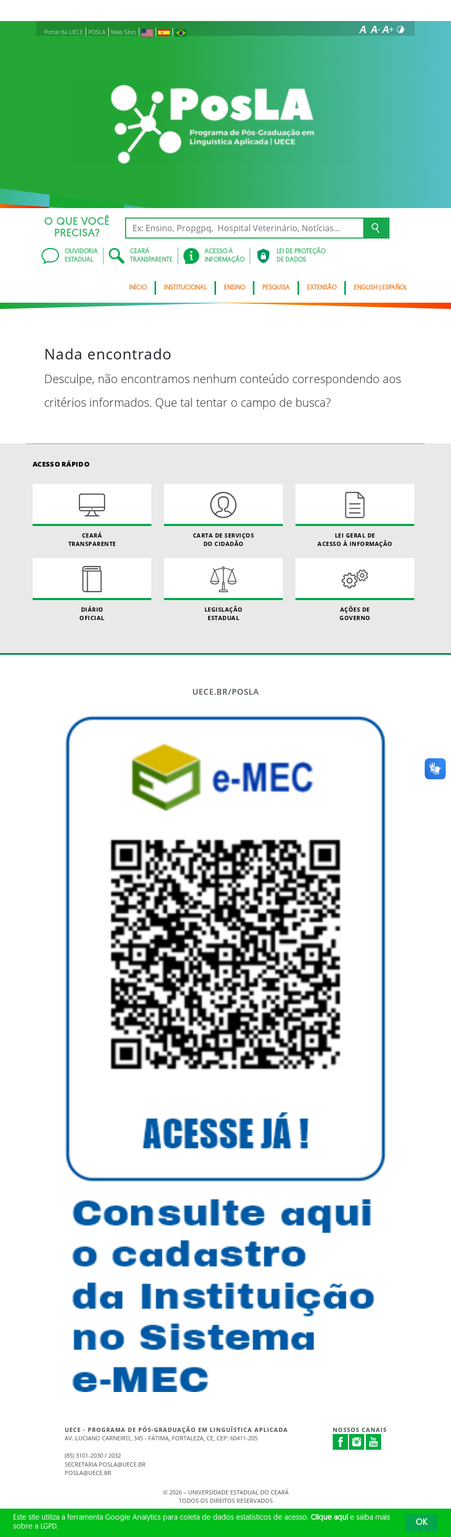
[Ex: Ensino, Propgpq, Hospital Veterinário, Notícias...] (244, 228)
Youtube (374, 1442)
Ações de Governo (354, 589)
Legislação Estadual (223, 589)
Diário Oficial (92, 589)
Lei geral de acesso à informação (354, 515)
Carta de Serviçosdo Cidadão (223, 515)
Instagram (357, 1442)
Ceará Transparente (92, 515)
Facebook (340, 1442)
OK (421, 1523)
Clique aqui (329, 1518)
